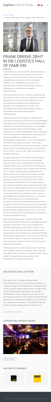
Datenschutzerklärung (23, 398)
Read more (10, 359)
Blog (11, 15)
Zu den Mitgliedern (12, 312)
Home (5, 15)
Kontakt (37, 398)
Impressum (8, 398)
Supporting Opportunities (19, 320)
